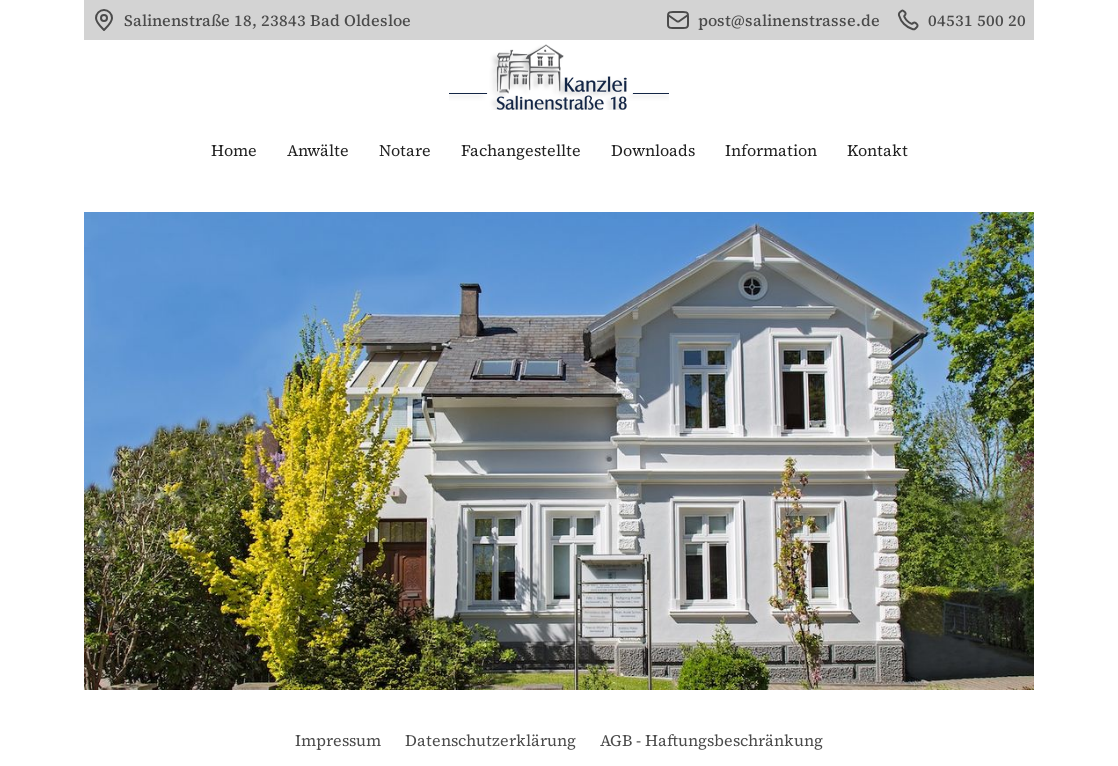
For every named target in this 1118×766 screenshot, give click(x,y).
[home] (559, 77)
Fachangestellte (521, 150)
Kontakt (877, 150)
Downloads (653, 150)
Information (771, 150)
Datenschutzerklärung (490, 740)
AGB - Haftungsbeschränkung (711, 740)
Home (234, 150)
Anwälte (318, 150)
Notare (405, 150)
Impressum (338, 740)
